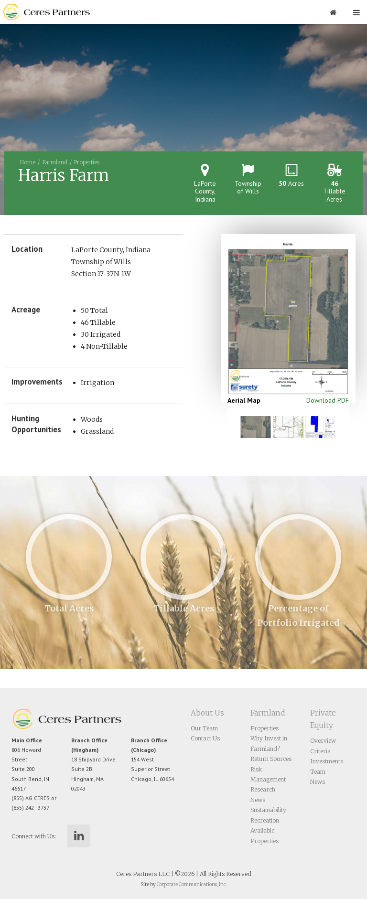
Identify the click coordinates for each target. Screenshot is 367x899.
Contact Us (205, 738)
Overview (323, 740)
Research (262, 789)
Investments (326, 761)
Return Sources (270, 758)
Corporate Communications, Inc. (192, 884)
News (257, 799)
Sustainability (268, 809)
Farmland (54, 162)
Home (27, 162)
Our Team (204, 728)
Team (317, 771)
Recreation (264, 820)
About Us (207, 712)
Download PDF (327, 400)
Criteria (320, 751)
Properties (86, 162)
